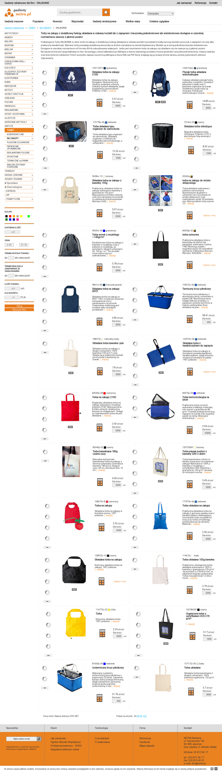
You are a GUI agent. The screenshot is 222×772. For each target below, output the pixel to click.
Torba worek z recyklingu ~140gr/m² (105, 236)
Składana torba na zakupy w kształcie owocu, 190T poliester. (108, 513)
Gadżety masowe (14, 21)
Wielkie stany (133, 21)
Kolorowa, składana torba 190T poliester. (108, 620)
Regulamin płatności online (65, 749)
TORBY (31, 28)
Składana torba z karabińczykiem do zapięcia (198, 344)
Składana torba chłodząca (198, 126)
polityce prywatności (196, 769)
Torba (99, 613)
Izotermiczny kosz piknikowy (108, 667)
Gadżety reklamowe (14, 28)
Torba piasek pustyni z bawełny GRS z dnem (194, 452)
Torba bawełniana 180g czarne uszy (105, 452)
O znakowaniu (102, 742)
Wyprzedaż (77, 21)
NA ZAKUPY (45, 28)
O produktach (102, 738)
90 (141, 716)
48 (138, 716)
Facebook (144, 742)
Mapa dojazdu (146, 745)
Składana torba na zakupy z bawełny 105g (106, 181)
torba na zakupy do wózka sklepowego (196, 181)
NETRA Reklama (192, 738)
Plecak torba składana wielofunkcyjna (194, 73)
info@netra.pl (199, 763)
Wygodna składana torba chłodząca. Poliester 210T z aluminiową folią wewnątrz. (197, 135)
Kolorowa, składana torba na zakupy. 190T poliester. (108, 567)
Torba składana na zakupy (196, 505)
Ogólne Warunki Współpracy (66, 742)
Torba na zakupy (103, 505)
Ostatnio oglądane (159, 21)
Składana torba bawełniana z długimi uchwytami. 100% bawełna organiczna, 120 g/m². (199, 676)
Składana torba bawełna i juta (107, 343)
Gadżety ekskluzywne (104, 21)
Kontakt (213, 3)
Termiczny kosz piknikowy (196, 288)
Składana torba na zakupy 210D (105, 73)
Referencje (200, 3)
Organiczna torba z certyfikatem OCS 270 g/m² (198, 616)
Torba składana (192, 667)
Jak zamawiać (184, 3)
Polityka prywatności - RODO (66, 745)
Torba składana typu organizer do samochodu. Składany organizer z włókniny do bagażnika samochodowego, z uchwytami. (107, 138)
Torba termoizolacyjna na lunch (195, 398)
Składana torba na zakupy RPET (105, 290)
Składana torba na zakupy (108, 559)
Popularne (38, 21)
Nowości (57, 21)
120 (144, 716)
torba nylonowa (190, 234)
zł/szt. (117, 99)
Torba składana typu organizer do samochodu (106, 127)
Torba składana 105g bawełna (198, 559)
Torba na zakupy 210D (104, 397)
